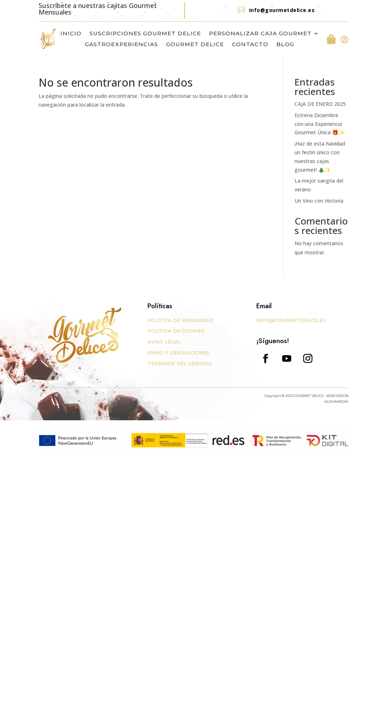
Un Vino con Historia (319, 200)
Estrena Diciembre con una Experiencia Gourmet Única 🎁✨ (319, 124)
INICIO (71, 34)
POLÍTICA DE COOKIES (176, 331)
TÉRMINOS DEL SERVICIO (179, 363)
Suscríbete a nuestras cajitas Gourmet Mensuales (98, 8)
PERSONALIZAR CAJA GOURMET (260, 34)
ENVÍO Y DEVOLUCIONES (178, 352)
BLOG (285, 45)
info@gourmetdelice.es (282, 10)
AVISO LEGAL (164, 342)
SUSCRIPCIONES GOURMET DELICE (145, 34)
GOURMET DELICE (195, 45)
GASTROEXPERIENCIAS (121, 45)
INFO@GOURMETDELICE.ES (291, 320)
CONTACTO (250, 45)
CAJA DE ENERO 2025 (320, 103)
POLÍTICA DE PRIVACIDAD (180, 320)
